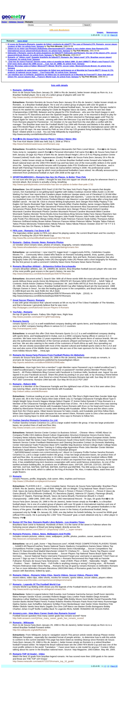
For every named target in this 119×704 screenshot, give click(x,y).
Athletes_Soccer (16, 22)
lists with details (59, 85)
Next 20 (114, 35)
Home (4, 22)
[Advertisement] (59, 7)
